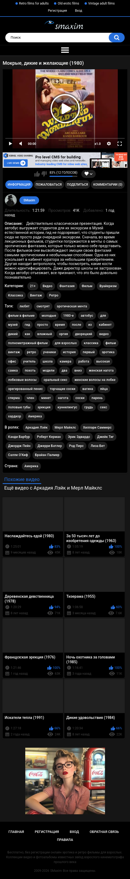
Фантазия (67, 286)
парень (97, 398)
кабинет (105, 325)
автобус (87, 316)
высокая (103, 361)
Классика (15, 295)
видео (104, 334)
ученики (49, 352)
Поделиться (77, 184)
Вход (78, 11)
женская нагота (101, 370)
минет (46, 398)
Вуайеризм (108, 286)
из (90, 325)
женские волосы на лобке (95, 380)
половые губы (19, 407)
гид (27, 325)
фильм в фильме (21, 316)
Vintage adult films (101, 3)
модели (48, 370)
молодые (49, 316)
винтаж (14, 352)
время (60, 325)
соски (80, 398)
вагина (87, 389)
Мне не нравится (44, 174)
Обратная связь (104, 832)
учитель (29, 361)
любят (25, 306)
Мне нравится (37, 174)
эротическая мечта (72, 306)
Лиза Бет (98, 446)
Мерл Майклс (65, 427)
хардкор (14, 416)
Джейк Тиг (105, 437)
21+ (33, 286)
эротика (108, 352)
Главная (16, 832)
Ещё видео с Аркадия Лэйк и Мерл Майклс (53, 488)
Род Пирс (76, 446)
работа (83, 361)
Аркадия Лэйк (37, 427)
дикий (13, 334)
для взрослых (66, 343)
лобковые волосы (22, 380)
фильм (111, 343)
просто (42, 325)
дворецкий (83, 334)
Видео (47, 286)
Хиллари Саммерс (97, 427)
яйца (104, 389)
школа (48, 361)
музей (13, 325)
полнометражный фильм (28, 343)
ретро (31, 352)
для (103, 316)
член (30, 398)
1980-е (68, 316)
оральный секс (55, 380)
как (27, 334)
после (76, 325)
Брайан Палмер (47, 455)
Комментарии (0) (107, 184)
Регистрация (57, 11)
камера (66, 361)
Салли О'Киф (18, 455)
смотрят (43, 306)
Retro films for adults (34, 3)
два (65, 370)
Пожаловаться (49, 184)
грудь (88, 407)
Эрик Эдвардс (79, 437)
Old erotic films (68, 3)
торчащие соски (62, 389)
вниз (78, 370)
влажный (44, 334)
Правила (65, 840)
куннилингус (67, 407)
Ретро (53, 295)
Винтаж (36, 295)
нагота (63, 398)
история (69, 352)
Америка (35, 416)
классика (91, 343)
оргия (63, 334)
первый (89, 352)
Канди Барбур (19, 437)
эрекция (44, 407)
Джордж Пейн (19, 446)
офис (12, 361)
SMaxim (29, 200)
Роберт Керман (49, 437)
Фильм (87, 286)
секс (103, 407)
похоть (30, 370)
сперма (14, 398)
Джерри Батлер (49, 446)
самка (13, 370)
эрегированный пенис (25, 389)
